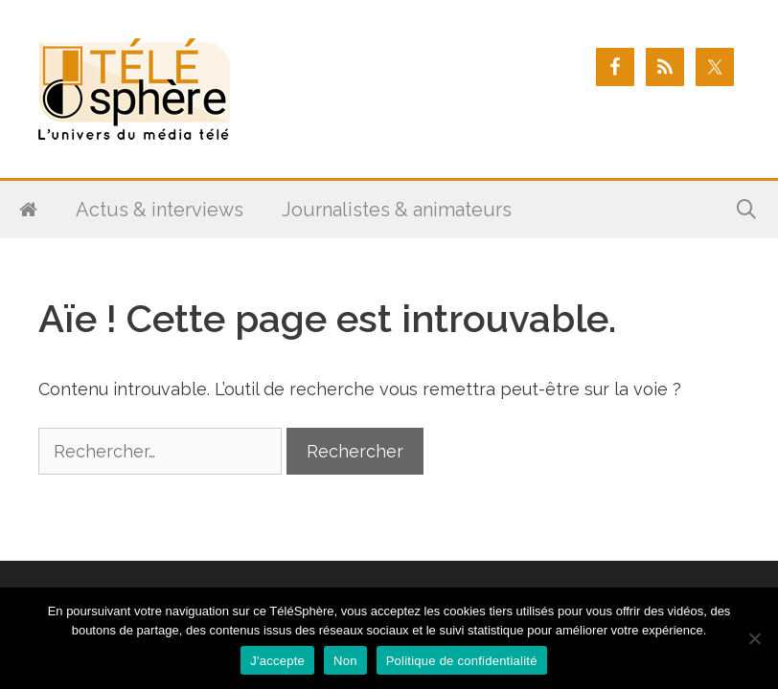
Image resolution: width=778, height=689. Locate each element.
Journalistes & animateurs (397, 209)
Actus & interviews (159, 209)
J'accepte (277, 661)
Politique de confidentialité (462, 661)
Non (345, 661)
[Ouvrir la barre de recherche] (746, 209)
